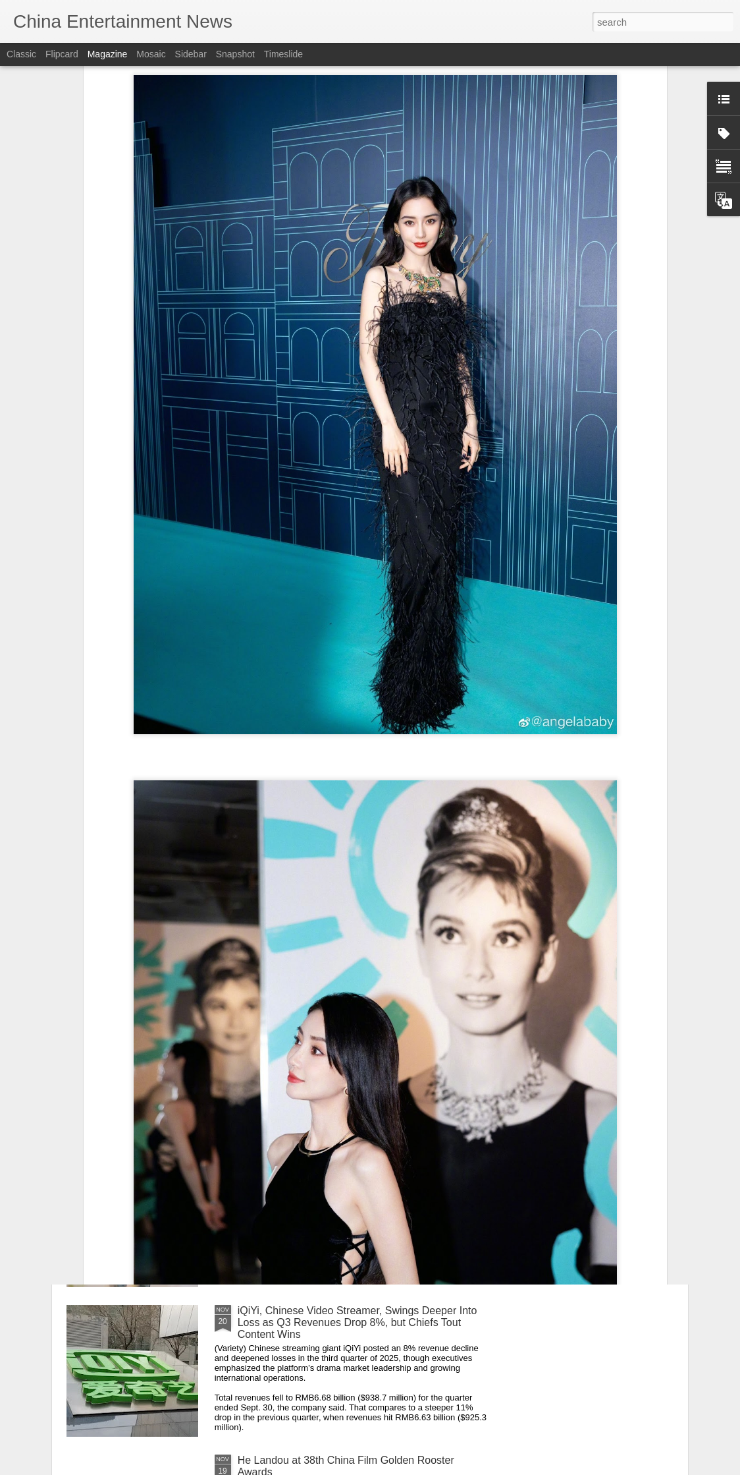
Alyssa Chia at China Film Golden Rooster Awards (355, 1011)
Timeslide (283, 54)
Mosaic (150, 54)
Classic (21, 54)
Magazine (108, 54)
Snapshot (235, 54)
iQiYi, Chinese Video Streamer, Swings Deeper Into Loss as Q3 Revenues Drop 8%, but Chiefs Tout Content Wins (357, 1322)
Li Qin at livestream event (297, 1161)
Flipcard (61, 54)
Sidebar (191, 54)
